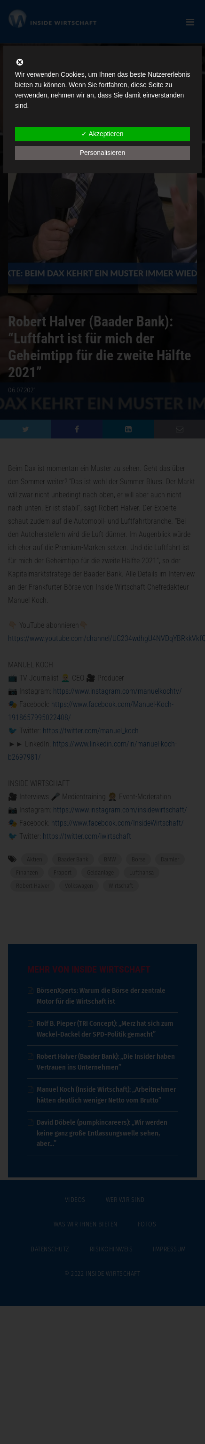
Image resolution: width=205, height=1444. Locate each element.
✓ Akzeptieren (102, 134)
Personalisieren (103, 152)
